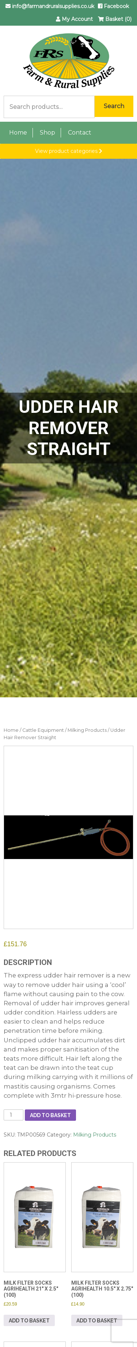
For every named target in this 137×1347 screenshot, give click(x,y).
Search (114, 106)
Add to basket (50, 1115)
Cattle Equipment (43, 730)
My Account (74, 19)
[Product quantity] (13, 1114)
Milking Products (87, 730)
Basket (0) (115, 19)
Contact (79, 132)
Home (18, 132)
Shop (47, 132)
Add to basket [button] (29, 1321)
